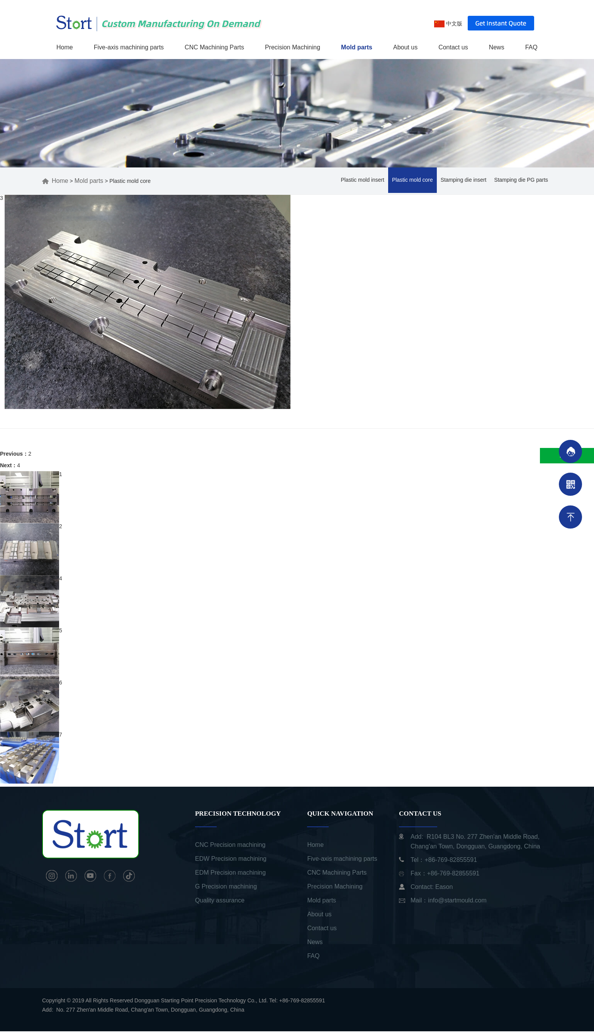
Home (64, 47)
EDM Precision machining (230, 875)
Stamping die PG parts (521, 183)
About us (405, 47)
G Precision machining (226, 889)
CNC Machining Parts (214, 47)
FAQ (531, 47)
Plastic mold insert (361, 183)
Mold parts (356, 47)
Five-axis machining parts (129, 47)
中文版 (448, 23)
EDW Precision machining (230, 861)
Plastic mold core (411, 183)
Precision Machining (292, 47)
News (496, 47)
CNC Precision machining (230, 847)
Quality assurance (219, 903)
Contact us (453, 47)
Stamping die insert (463, 183)
